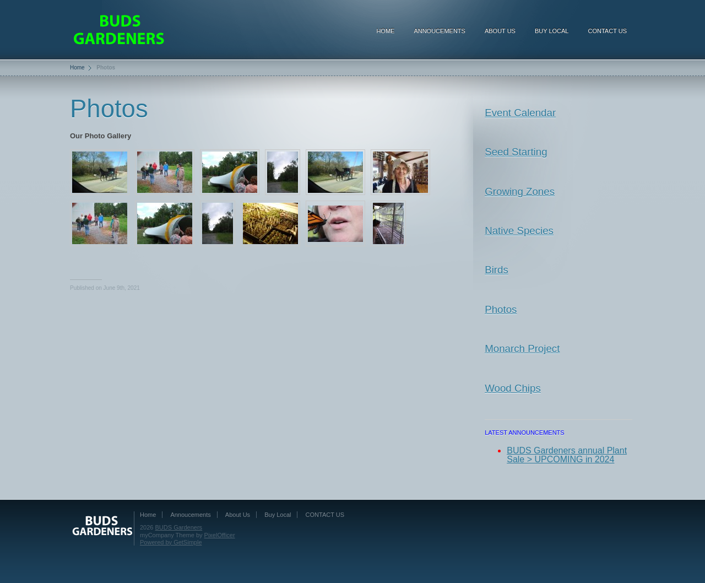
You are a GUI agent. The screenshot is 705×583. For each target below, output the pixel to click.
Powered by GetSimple (171, 542)
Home (385, 31)
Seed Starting (516, 152)
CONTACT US (607, 31)
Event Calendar (520, 112)
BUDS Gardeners (179, 527)
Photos (501, 309)
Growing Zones (520, 191)
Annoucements (439, 31)
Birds (496, 270)
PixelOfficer (219, 535)
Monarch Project (522, 348)
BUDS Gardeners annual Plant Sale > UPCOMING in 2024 (567, 455)
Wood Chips (513, 388)
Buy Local (552, 31)
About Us (500, 31)
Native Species (519, 230)
